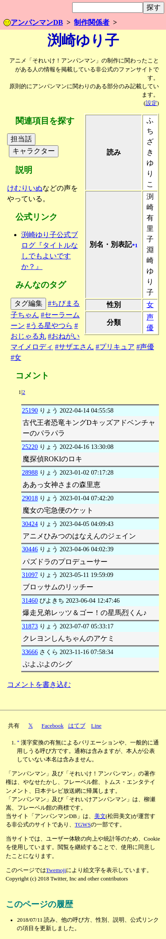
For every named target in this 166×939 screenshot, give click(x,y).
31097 (30, 574)
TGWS (83, 825)
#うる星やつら (50, 325)
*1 (135, 245)
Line (96, 726)
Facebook (53, 726)
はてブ (76, 726)
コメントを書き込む (39, 684)
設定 (151, 103)
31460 (30, 600)
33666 (30, 651)
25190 (30, 410)
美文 (100, 816)
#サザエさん (74, 347)
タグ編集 (28, 303)
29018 (30, 498)
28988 (30, 472)
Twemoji (56, 870)
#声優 (145, 347)
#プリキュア (115, 347)
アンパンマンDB (33, 22)
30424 (30, 523)
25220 (30, 446)
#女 (16, 357)
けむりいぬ (24, 188)
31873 (30, 626)
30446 (30, 549)
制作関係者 (91, 22)
